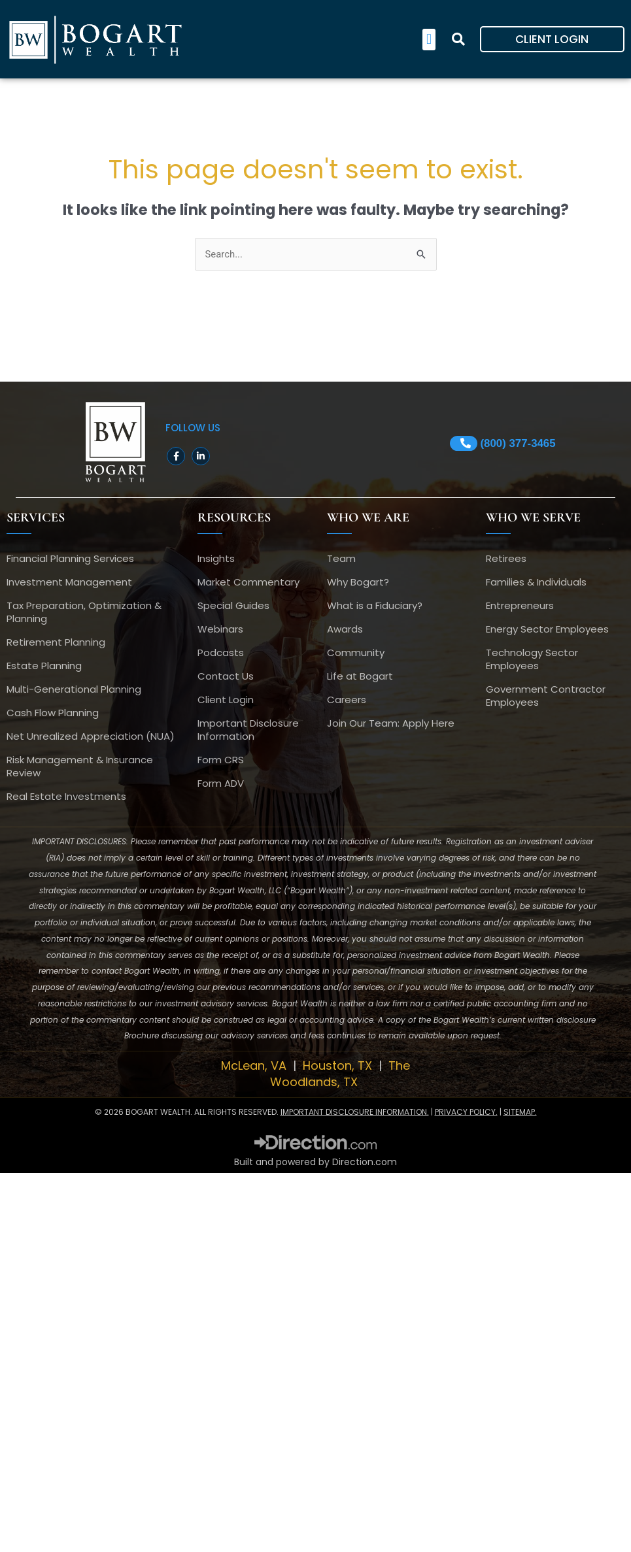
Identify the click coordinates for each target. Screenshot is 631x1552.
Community (355, 653)
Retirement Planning (56, 643)
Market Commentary (248, 582)
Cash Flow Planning (53, 713)
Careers (346, 700)
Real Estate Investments (66, 797)
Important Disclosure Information (248, 730)
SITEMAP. (520, 1111)
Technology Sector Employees (532, 659)
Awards (345, 629)
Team (341, 559)
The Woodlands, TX (340, 1074)
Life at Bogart (360, 677)
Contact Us (225, 677)
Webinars (220, 629)
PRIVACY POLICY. (466, 1111)
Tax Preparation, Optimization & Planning (84, 612)
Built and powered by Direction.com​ (315, 1161)
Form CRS (220, 760)
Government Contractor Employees (545, 696)
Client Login (225, 700)
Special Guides (233, 606)
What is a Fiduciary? (374, 606)
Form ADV (220, 784)
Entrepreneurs (520, 606)
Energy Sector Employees (547, 629)
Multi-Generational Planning (74, 690)
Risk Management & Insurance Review (80, 766)
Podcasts (220, 653)
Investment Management (69, 582)
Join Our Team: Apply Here (390, 724)
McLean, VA (255, 1066)
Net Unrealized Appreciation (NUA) (91, 737)
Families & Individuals (536, 582)
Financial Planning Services (70, 559)
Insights (216, 559)
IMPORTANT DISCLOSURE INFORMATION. (355, 1111)
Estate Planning (44, 666)
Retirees (506, 559)
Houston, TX (339, 1066)
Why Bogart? (358, 582)
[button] (428, 39)
